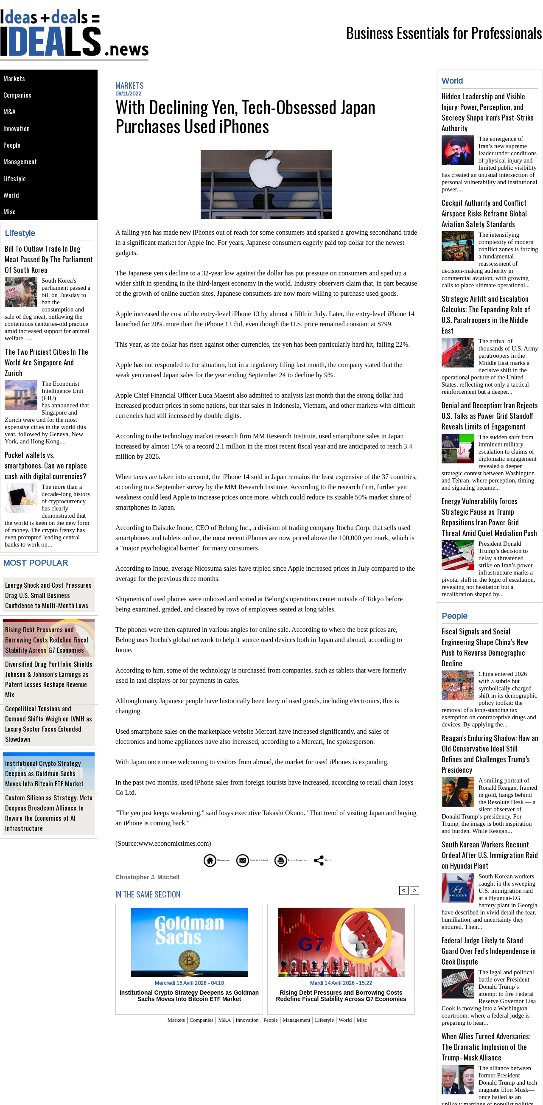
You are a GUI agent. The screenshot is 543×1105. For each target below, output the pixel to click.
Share (358, 859)
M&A (10, 117)
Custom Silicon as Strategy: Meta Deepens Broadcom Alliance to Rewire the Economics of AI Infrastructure (47, 816)
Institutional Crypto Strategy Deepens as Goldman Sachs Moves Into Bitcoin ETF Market (47, 771)
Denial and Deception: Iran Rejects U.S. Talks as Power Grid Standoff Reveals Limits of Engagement (490, 405)
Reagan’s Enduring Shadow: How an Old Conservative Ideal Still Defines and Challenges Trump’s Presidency (490, 733)
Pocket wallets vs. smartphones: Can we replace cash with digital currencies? (46, 466)
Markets (15, 79)
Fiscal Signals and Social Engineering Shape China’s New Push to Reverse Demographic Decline (485, 630)
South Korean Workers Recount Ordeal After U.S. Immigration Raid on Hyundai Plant (490, 831)
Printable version (307, 859)
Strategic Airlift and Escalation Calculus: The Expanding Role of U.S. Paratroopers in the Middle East (486, 307)
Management (22, 174)
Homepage (184, 859)
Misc (10, 232)
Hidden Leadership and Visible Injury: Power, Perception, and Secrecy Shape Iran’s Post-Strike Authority (488, 112)
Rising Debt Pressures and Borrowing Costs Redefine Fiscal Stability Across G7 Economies (47, 638)
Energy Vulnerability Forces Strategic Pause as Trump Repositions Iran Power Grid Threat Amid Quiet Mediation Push (489, 503)
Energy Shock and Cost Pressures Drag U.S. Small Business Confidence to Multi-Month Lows (48, 593)
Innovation (19, 136)
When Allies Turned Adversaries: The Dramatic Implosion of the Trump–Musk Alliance (486, 1016)
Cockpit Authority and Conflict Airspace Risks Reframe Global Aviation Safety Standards (484, 210)
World (12, 213)
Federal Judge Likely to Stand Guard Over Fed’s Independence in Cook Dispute (489, 924)
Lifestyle (16, 193)
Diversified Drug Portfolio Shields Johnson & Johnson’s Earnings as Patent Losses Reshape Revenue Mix (48, 682)
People (13, 155)
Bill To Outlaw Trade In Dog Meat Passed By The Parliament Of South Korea (49, 281)
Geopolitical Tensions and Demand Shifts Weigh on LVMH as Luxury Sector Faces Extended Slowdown (48, 727)
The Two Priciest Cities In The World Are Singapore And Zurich (46, 373)
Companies (19, 98)
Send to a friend (242, 859)
